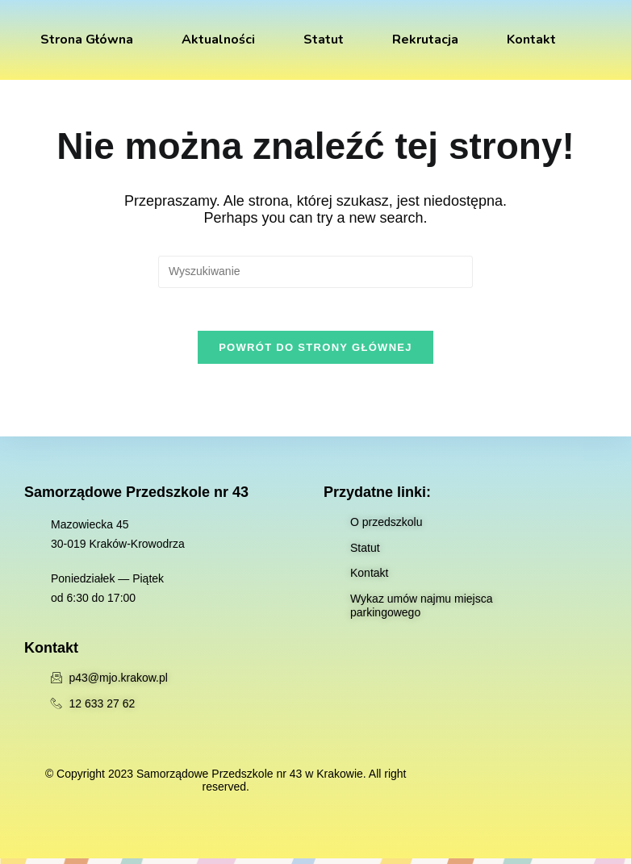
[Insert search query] (315, 272)
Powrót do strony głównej (315, 353)
